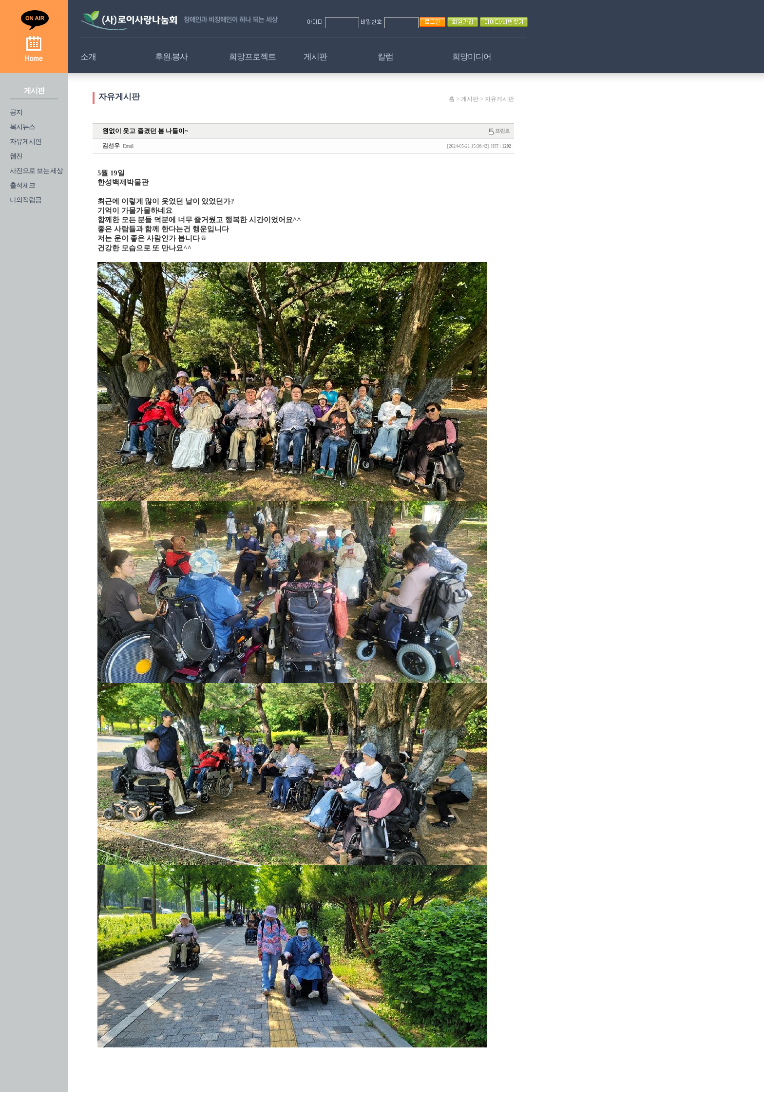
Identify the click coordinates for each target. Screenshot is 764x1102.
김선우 (111, 145)
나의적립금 (25, 200)
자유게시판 (25, 141)
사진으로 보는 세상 (36, 170)
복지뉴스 (22, 127)
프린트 (502, 130)
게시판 (315, 56)
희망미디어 (471, 56)
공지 (16, 112)
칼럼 (385, 56)
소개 (88, 56)
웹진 (16, 156)
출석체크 (22, 185)
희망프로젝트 (252, 56)
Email (128, 146)
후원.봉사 (171, 56)
